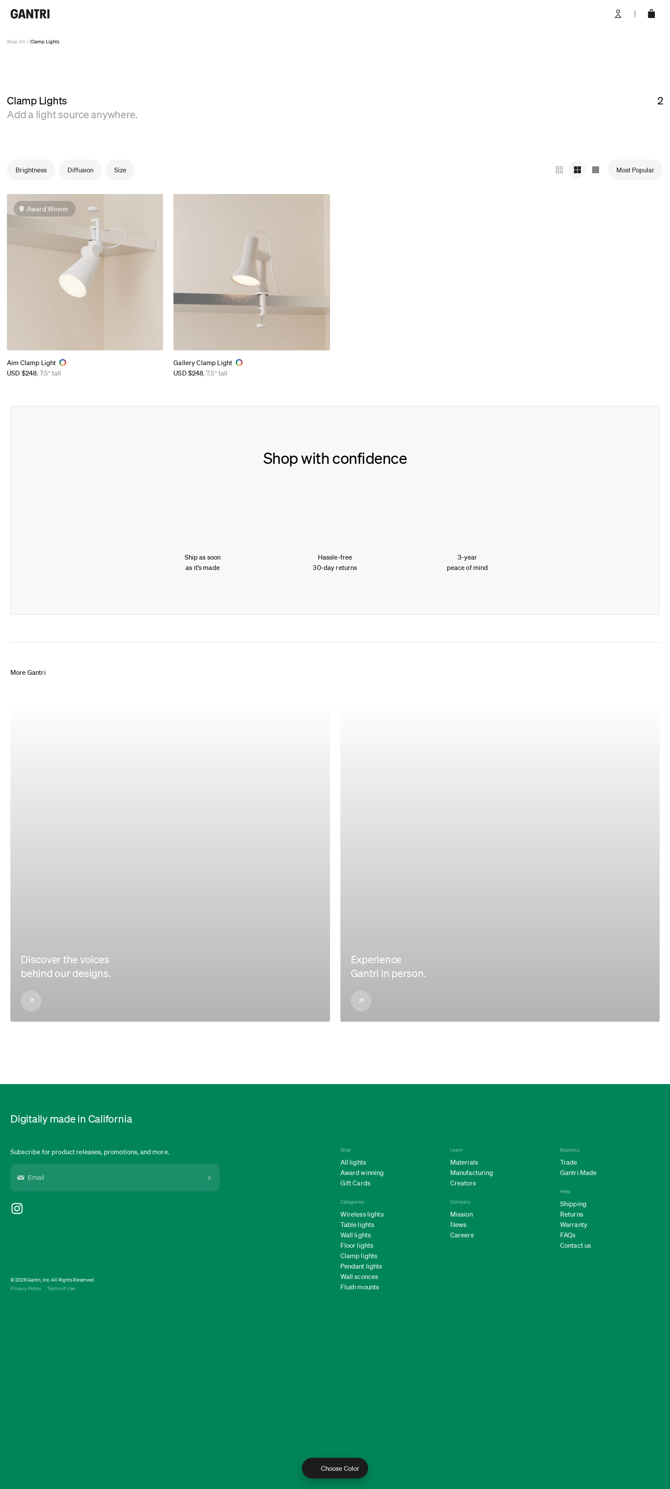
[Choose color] (335, 1468)
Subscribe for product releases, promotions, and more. (89, 1151)
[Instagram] (115, 1209)
